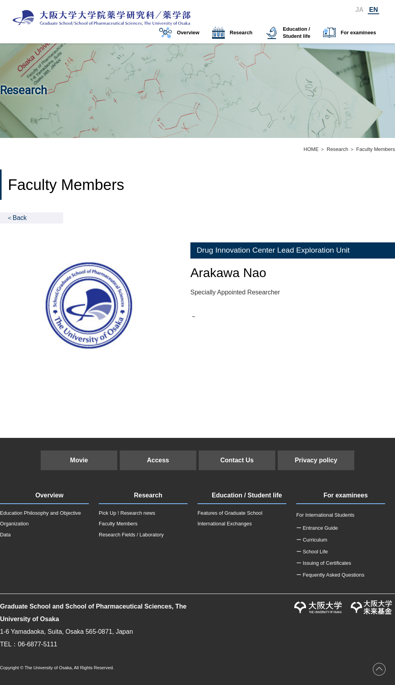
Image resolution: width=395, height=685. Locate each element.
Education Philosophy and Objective (40, 513)
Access (158, 460)
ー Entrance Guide (317, 528)
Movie (79, 460)
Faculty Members (118, 524)
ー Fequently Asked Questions (330, 575)
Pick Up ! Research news (127, 513)
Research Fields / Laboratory (131, 535)
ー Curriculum (311, 540)
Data (5, 535)
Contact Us (237, 460)
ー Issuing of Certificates (323, 563)
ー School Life (312, 552)
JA (359, 9)
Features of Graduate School (230, 513)
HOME (310, 149)
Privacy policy (316, 460)
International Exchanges (225, 524)
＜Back (16, 217)
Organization (14, 524)
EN (373, 9)
